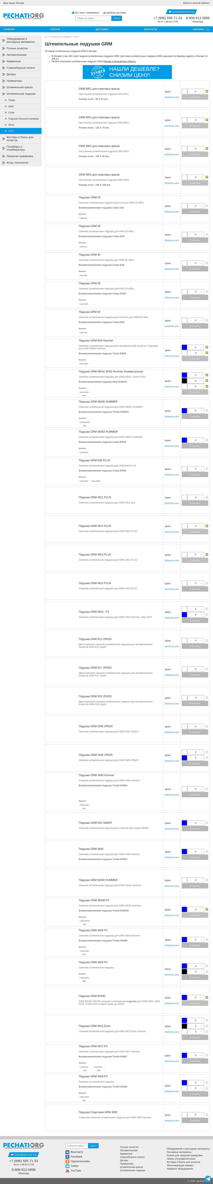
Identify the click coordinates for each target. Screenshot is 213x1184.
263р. (85, 424)
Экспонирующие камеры (180, 1165)
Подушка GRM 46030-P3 (94, 900)
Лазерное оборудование (180, 1168)
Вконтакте (74, 1152)
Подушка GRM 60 (89, 312)
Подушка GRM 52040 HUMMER (98, 880)
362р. (84, 1098)
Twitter (72, 1166)
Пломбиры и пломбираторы (13, 148)
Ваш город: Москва (13, 3)
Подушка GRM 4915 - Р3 (94, 611)
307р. (84, 952)
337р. (85, 1068)
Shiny (9, 124)
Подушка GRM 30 (89, 226)
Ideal (8, 106)
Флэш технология (14, 163)
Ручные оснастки (14, 48)
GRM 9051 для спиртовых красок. (99, 88)
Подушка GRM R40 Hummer (96, 340)
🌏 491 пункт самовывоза (85, 12)
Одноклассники (77, 1161)
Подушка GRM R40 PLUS (94, 460)
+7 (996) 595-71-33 (167, 18)
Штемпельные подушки (60, 37)
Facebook (73, 1156)
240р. (84, 393)
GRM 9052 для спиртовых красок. (99, 117)
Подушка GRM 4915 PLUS (95, 583)
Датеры (8, 74)
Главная (9, 29)
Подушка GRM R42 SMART (95, 822)
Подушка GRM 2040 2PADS (96, 726)
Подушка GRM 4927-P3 (93, 1046)
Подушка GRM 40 (89, 254)
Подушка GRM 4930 (91, 849)
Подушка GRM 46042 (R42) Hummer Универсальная (111, 371)
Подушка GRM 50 (89, 283)
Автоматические (14, 55)
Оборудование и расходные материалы (18, 40)
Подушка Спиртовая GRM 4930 (98, 1112)
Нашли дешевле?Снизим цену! (134, 72)
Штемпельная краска (17, 87)
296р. (84, 979)
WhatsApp (198, 21)
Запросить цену (172, 97)
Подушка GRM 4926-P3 (93, 1076)
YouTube (73, 1170)
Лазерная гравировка (17, 156)
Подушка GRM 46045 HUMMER (98, 401)
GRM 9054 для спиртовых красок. (99, 174)
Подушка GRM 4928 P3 (93, 930)
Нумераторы (11, 81)
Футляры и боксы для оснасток (17, 139)
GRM (76, 37)
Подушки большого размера (21, 118)
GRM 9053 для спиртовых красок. (99, 146)
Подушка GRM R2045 (92, 996)
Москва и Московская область (119, 61)
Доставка (102, 29)
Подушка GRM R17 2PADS (95, 667)
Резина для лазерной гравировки (185, 1155)
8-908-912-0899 (198, 18)
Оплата (55, 29)
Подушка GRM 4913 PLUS (95, 554)
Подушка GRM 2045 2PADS (96, 754)
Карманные (11, 61)
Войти (196, 3)
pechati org (202, 1181)
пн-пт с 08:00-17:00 (167, 21)
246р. (84, 806)
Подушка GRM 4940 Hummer (96, 775)
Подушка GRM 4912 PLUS (95, 526)
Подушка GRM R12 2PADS (95, 639)
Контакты (150, 29)
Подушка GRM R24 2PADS (95, 696)
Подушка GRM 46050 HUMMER (98, 431)
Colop (9, 112)
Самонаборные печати (18, 68)
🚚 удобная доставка (114, 12)
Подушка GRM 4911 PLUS (95, 497)
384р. (99, 1068)
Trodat (9, 100)
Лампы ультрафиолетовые (181, 1158)
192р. (85, 922)
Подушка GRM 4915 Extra (94, 1026)
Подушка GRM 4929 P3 (93, 962)
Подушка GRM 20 (89, 197)
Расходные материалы (179, 1152)
